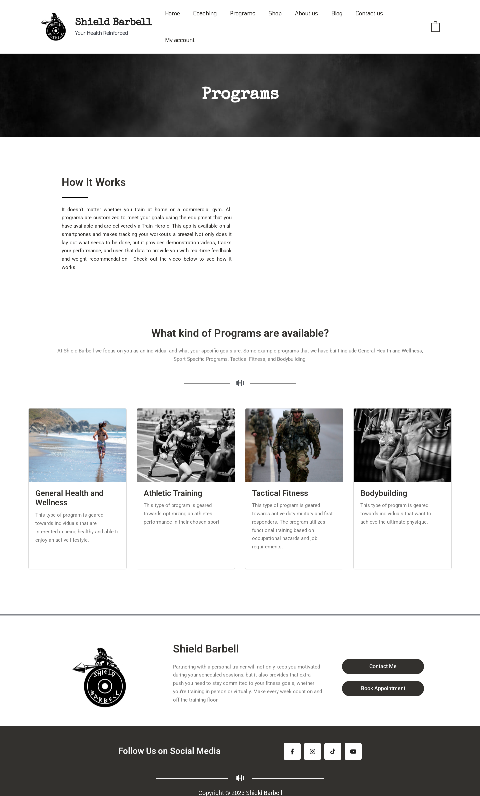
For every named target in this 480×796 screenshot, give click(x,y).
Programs (249, 20)
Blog (335, 20)
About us (307, 20)
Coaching (214, 20)
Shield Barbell (113, 16)
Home (184, 20)
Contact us (365, 20)
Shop (278, 20)
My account (404, 20)
